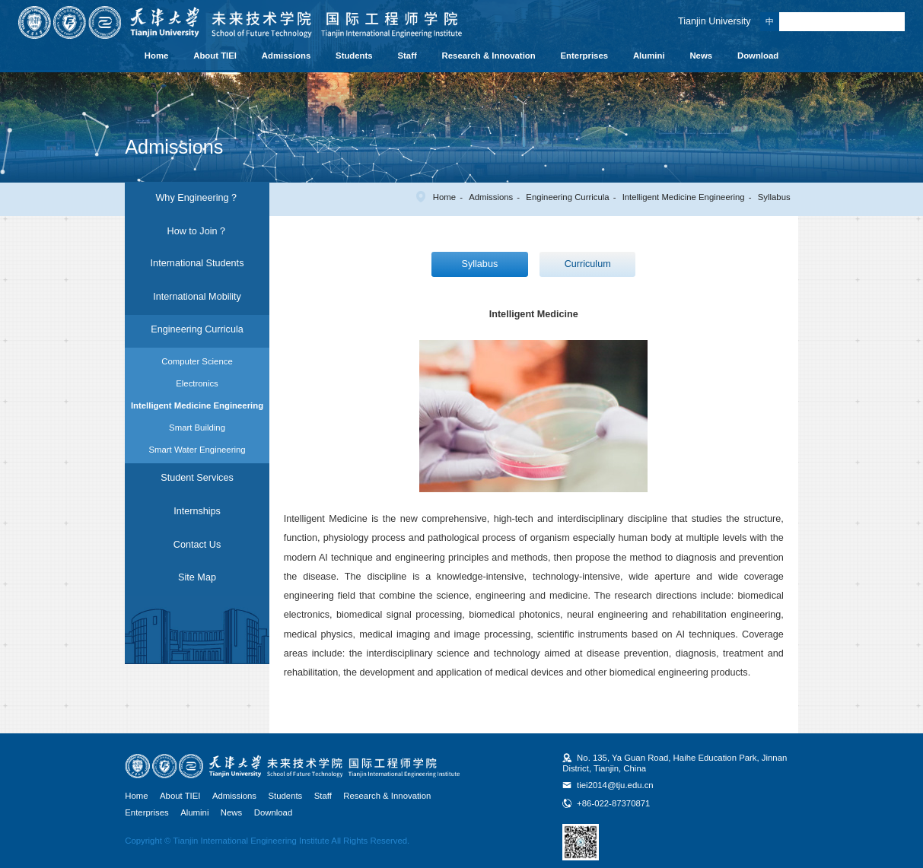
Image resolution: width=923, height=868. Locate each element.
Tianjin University (714, 21)
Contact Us (197, 544)
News (700, 55)
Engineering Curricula (567, 197)
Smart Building (197, 427)
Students (354, 55)
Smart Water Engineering (196, 449)
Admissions (286, 55)
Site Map (197, 577)
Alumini (649, 55)
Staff (407, 55)
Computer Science (196, 361)
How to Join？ (197, 231)
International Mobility (197, 296)
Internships (197, 511)
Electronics (197, 383)
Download (757, 55)
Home (157, 55)
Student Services (197, 477)
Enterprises (585, 55)
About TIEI (215, 55)
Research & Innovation (489, 55)
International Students (197, 263)
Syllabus (774, 197)
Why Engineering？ (196, 197)
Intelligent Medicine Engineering (683, 197)
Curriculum (588, 264)
